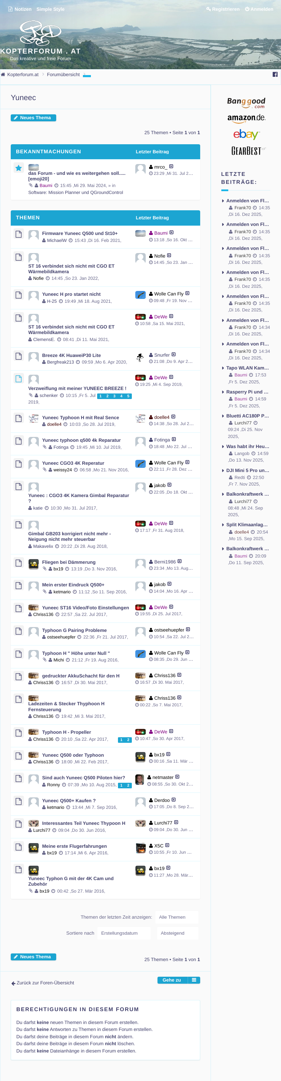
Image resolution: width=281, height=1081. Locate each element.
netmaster (163, 777)
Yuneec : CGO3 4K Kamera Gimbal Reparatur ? (78, 498)
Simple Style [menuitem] (50, 9)
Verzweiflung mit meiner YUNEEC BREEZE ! (77, 388)
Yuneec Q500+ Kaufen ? (69, 800)
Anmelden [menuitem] (261, 9)
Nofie (38, 278)
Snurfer (162, 355)
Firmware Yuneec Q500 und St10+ (80, 233)
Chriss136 (43, 614)
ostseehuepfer (61, 637)
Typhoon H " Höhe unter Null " (76, 653)
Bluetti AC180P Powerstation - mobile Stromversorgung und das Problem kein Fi (249, 415)
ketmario (62, 591)
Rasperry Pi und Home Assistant (249, 392)
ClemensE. (44, 339)
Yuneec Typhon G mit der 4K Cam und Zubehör (71, 881)
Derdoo (162, 800)
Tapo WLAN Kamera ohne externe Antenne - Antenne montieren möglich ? (249, 368)
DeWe (161, 316)
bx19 (58, 568)
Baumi (46, 185)
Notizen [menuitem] (20, 9)
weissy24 (62, 469)
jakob (160, 485)
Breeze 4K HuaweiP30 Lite (71, 355)
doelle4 (54, 424)
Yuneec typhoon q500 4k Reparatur (81, 440)
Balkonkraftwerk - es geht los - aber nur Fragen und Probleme (249, 548)
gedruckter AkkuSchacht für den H (81, 675)
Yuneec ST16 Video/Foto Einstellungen (85, 607)
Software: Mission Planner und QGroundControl (75, 192)
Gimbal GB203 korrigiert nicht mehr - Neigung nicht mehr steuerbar (69, 536)
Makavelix (43, 546)
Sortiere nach (108, 933)
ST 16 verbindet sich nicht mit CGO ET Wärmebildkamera (71, 268)
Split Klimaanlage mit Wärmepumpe (249, 524)
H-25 (52, 301)
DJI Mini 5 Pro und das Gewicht (249, 470)
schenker (49, 395)
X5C (158, 845)
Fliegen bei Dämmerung (69, 562)
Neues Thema (35, 117)
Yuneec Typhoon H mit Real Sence (80, 417)
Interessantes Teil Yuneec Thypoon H (84, 823)
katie (38, 508)
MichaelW (57, 240)
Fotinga (60, 447)
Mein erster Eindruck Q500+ (73, 584)
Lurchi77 (42, 830)
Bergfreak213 (60, 362)
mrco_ (161, 167)
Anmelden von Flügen (249, 200)
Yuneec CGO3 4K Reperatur (73, 463)
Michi (58, 660)
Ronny (53, 784)
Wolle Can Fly (169, 293)
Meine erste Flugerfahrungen (74, 846)
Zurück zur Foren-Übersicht (45, 982)
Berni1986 (165, 561)
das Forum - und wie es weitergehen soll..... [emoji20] (77, 176)
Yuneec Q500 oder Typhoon (73, 755)
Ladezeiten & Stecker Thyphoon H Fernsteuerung (66, 706)
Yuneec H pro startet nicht (71, 294)
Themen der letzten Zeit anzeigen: (139, 917)
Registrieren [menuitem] (225, 9)
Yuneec (23, 97)
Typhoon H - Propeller (66, 732)
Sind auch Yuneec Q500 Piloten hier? (83, 777)
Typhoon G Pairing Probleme (74, 630)
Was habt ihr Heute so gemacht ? (249, 446)
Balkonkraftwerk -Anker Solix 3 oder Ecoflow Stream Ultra (249, 494)
